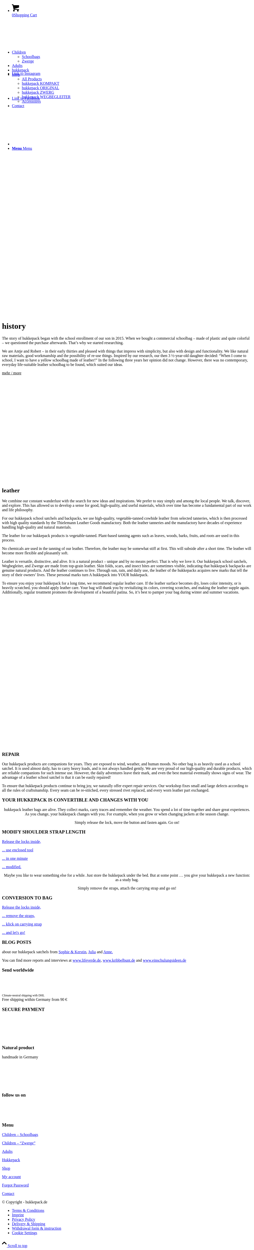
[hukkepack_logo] (39, 45)
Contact (8, 1193)
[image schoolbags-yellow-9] (127, 932)
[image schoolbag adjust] (127, 858)
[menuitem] (132, 56)
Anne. (108, 952)
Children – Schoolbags (20, 1134)
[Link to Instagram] (26, 73)
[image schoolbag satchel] (127, 841)
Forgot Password (15, 1185)
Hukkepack (11, 1160)
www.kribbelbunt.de (119, 960)
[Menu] (22, 148)
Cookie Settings (24, 1233)
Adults (7, 1151)
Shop (6, 1168)
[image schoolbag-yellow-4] (127, 916)
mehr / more (11, 373)
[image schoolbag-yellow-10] (127, 924)
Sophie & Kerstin (72, 952)
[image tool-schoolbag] (127, 867)
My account (11, 1177)
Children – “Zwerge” (18, 1143)
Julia (92, 952)
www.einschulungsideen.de (164, 960)
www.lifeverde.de (87, 960)
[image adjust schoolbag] (127, 850)
